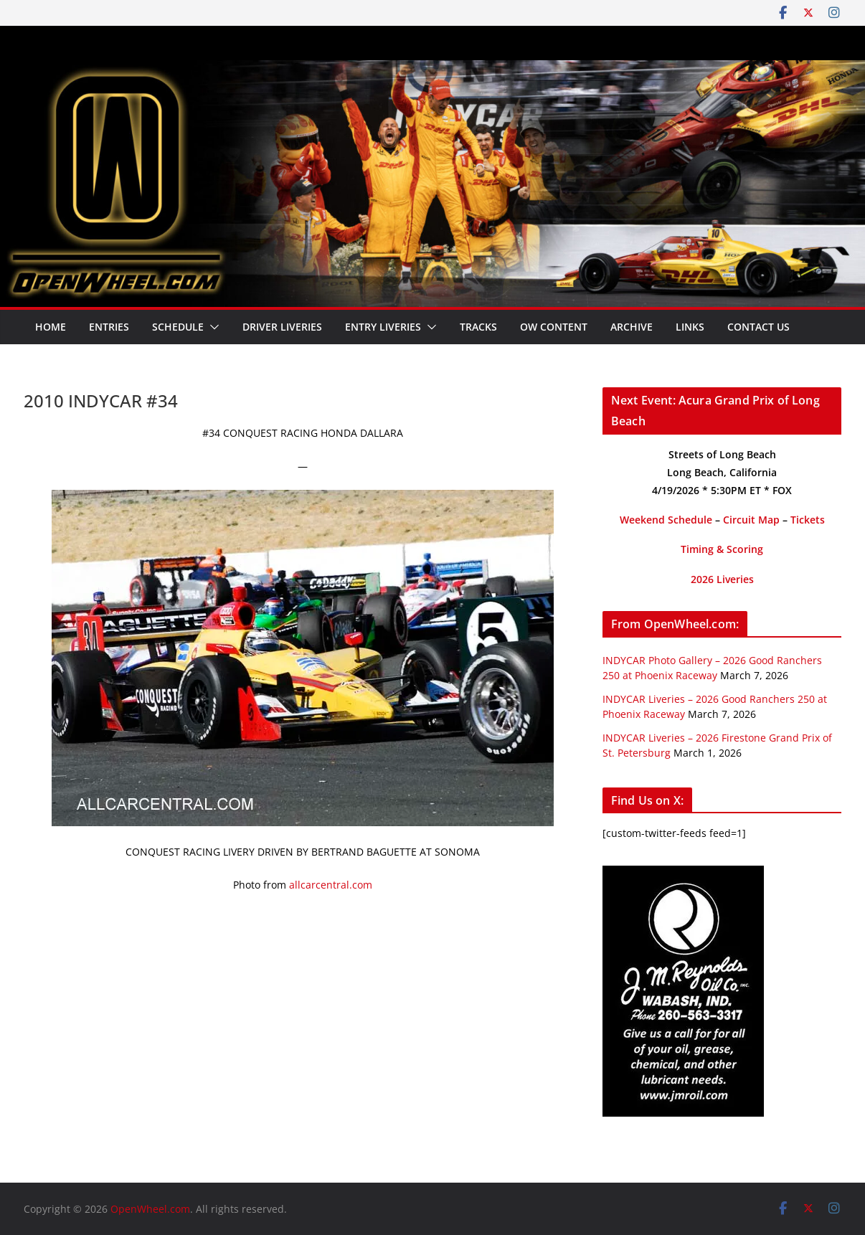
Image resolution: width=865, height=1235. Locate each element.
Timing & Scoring (722, 549)
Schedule (178, 326)
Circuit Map (751, 519)
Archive (631, 326)
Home (50, 326)
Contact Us (758, 326)
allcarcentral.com (330, 884)
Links (690, 326)
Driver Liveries (282, 326)
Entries (109, 326)
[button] (211, 327)
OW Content (553, 326)
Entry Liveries (383, 326)
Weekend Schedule (666, 519)
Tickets (807, 519)
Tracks (478, 326)
